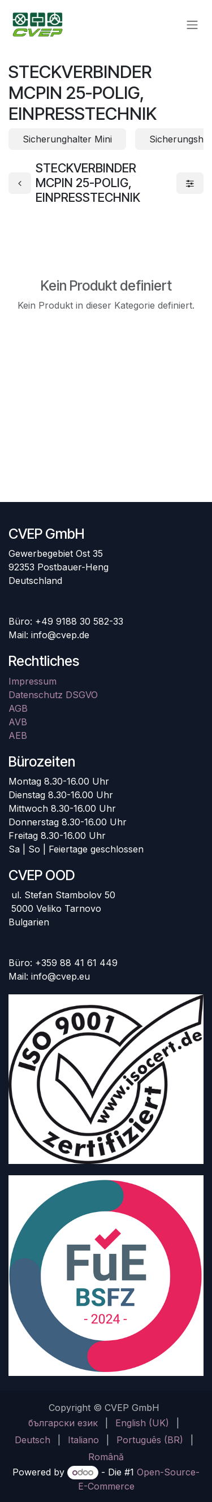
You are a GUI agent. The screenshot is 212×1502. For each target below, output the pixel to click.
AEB (17, 735)
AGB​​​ (18, 708)
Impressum (32, 681)
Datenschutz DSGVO (53, 694)
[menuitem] (63, 1422)
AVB (17, 722)
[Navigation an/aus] (192, 24)
